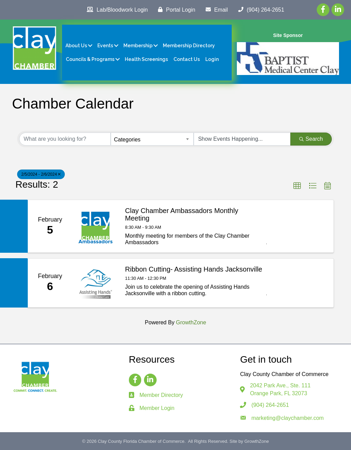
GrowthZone (191, 322)
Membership (138, 45)
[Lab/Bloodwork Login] (115, 9)
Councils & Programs (90, 59)
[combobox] (152, 139)
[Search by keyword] (65, 139)
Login (212, 59)
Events (105, 45)
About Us (76, 45)
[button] (297, 186)
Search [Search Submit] (311, 139)
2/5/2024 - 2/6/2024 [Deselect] (41, 174)
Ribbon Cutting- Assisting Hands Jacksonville (193, 269)
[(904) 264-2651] (259, 9)
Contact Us (186, 59)
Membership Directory (189, 45)
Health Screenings (146, 59)
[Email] (215, 9)
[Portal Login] (175, 9)
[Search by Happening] (242, 139)
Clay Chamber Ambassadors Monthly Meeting (181, 214)
